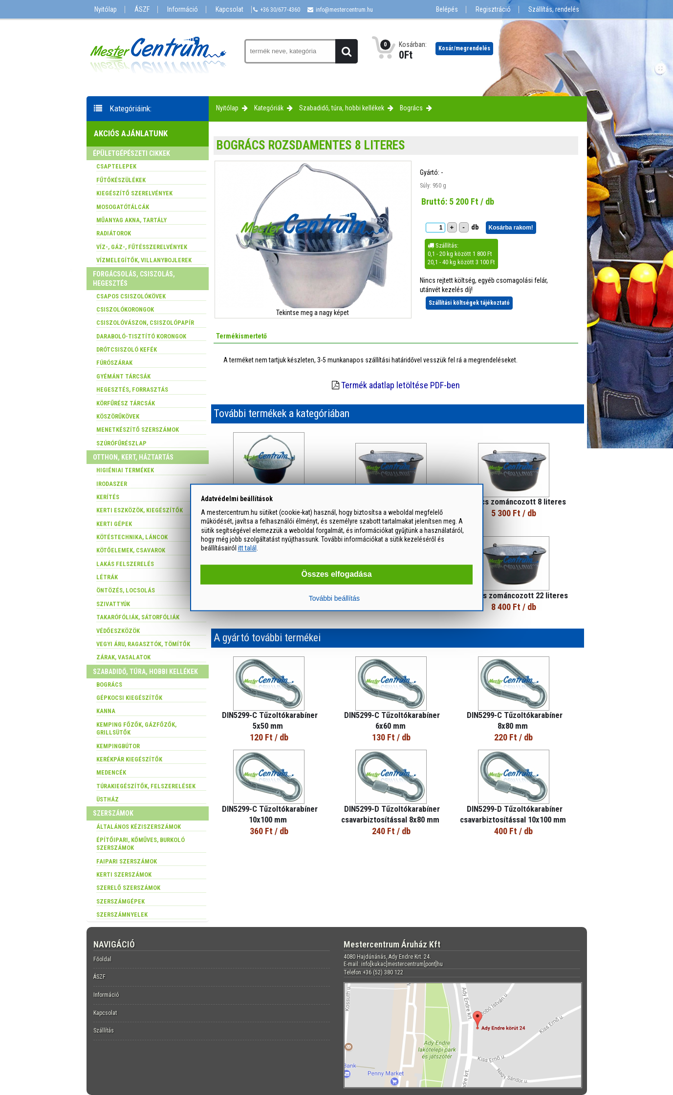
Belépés (447, 9)
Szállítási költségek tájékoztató (469, 302)
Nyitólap (105, 9)
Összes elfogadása (336, 574)
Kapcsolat (229, 9)
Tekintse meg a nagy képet (312, 312)
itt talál (247, 548)
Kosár (464, 48)
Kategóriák (268, 108)
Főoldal (102, 959)
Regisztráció (493, 9)
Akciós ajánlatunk (131, 133)
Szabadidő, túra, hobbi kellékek (341, 108)
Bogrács (411, 108)
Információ (182, 9)
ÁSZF (142, 9)
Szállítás (103, 1030)
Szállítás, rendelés (553, 9)
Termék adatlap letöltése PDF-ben (400, 385)
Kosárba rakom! (511, 227)
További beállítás (334, 599)
